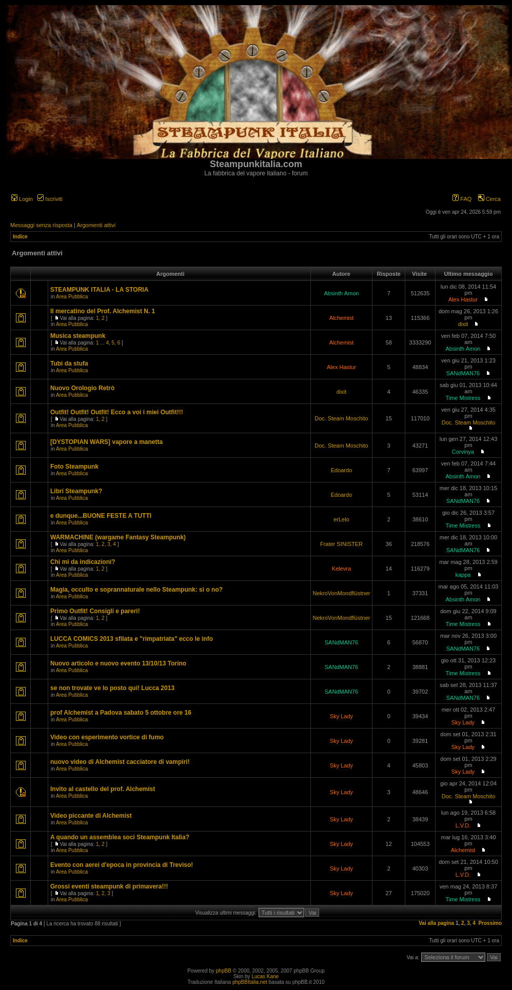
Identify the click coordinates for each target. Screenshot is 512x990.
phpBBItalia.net (249, 982)
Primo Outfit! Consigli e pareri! (95, 611)
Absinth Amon (341, 293)
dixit (463, 324)
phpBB (223, 971)
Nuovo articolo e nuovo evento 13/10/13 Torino (118, 663)
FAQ (461, 199)
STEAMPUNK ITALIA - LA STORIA (99, 289)
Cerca (489, 199)
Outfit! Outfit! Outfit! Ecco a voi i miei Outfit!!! (116, 412)
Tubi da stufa (69, 363)
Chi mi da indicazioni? (82, 561)
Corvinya (463, 452)
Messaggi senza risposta (41, 225)
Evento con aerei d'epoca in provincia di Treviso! (121, 864)
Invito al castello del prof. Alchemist (102, 789)
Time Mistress (462, 398)
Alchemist (341, 318)
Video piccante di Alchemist (91, 815)
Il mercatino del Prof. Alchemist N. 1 (102, 311)
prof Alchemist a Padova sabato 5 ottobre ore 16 (120, 712)
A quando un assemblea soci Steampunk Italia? (119, 837)
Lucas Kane (265, 976)
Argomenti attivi (95, 225)
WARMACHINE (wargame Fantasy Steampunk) (118, 537)
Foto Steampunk (74, 466)
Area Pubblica (72, 296)
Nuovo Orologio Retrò (82, 388)
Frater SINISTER (341, 544)
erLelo (341, 519)
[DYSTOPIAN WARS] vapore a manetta (106, 442)
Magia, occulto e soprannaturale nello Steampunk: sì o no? (136, 589)
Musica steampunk (77, 335)
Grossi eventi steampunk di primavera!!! (109, 886)
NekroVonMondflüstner (341, 593)
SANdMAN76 (463, 373)
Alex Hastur (463, 299)
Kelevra (341, 568)
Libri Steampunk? (76, 491)
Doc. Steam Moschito (341, 418)
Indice (20, 236)
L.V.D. (463, 825)
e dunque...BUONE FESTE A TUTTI (100, 515)
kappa (462, 575)
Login (22, 199)
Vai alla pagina (436, 923)
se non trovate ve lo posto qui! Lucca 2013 (112, 688)
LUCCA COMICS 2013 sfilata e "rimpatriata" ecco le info (131, 638)
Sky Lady (341, 716)
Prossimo (490, 923)
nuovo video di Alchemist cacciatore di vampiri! (120, 761)
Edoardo (341, 470)
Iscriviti (50, 199)
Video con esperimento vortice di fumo (107, 737)
